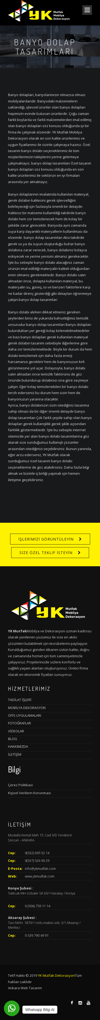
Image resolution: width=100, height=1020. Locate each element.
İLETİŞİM (14, 754)
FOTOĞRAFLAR (19, 723)
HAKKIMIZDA (18, 746)
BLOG (12, 738)
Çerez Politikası (20, 785)
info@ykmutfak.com (40, 868)
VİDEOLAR (16, 731)
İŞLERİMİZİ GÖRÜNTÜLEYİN (46, 539)
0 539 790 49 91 (37, 935)
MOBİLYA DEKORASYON (27, 707)
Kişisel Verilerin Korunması (29, 792)
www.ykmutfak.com (39, 876)
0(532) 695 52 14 (37, 852)
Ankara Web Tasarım (25, 988)
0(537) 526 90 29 (37, 860)
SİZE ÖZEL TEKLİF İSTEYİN (46, 552)
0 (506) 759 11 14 (37, 906)
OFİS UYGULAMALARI (24, 715)
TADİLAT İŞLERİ (19, 699)
